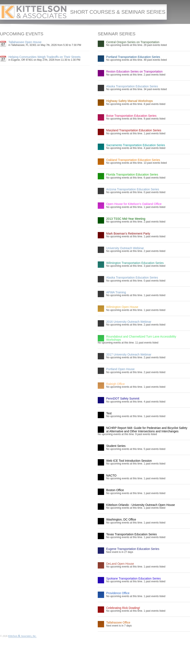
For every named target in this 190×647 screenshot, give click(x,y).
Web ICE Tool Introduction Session (129, 460)
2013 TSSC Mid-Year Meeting (125, 218)
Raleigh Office (115, 384)
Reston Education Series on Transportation (134, 71)
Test (109, 413)
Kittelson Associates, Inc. (22, 636)
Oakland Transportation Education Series (133, 160)
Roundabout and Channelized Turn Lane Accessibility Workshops (141, 338)
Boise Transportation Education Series (131, 115)
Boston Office (115, 490)
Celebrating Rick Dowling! (123, 608)
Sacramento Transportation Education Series (135, 145)
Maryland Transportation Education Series (133, 130)
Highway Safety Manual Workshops (129, 101)
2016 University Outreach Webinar (128, 321)
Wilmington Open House (122, 307)
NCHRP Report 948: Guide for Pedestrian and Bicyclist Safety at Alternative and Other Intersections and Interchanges (146, 429)
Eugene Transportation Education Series (132, 549)
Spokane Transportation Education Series (133, 578)
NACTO (111, 475)
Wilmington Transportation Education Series (135, 263)
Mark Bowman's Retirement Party (128, 233)
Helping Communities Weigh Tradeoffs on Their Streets (44, 57)
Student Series (116, 446)
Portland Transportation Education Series (133, 57)
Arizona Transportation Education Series (132, 189)
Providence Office (117, 593)
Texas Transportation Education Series (131, 534)
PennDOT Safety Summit (122, 398)
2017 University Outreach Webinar (128, 354)
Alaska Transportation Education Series (132, 86)
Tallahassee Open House (24, 42)
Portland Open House (120, 369)
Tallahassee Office (118, 622)
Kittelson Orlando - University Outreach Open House (140, 505)
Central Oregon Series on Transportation (132, 42)
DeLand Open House (120, 563)
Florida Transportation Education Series (132, 174)
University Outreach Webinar (125, 248)
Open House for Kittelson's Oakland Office (134, 204)
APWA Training (116, 292)
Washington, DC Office (121, 519)
